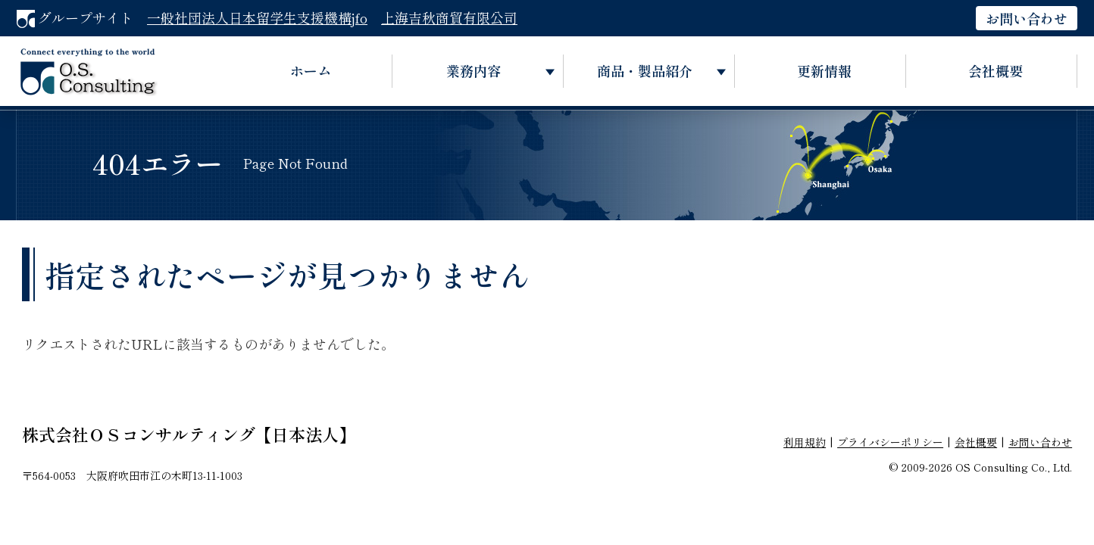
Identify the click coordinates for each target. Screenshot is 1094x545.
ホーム (310, 70)
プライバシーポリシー (890, 442)
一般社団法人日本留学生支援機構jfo (257, 17)
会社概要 (995, 70)
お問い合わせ (1026, 18)
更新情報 (824, 70)
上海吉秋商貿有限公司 (449, 17)
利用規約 (804, 442)
